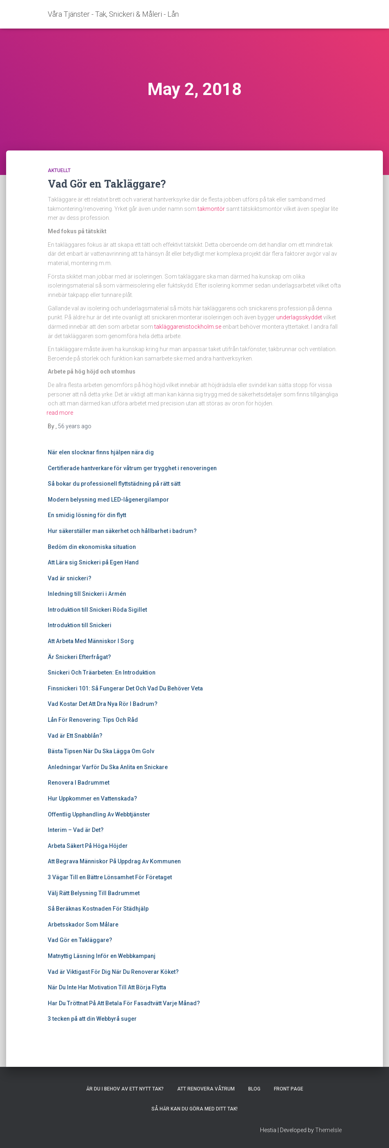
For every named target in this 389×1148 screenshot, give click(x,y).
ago (74, 426)
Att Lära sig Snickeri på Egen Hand (93, 562)
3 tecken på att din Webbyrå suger (92, 1018)
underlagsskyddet (299, 317)
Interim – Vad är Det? (76, 830)
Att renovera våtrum (206, 1089)
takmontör (211, 209)
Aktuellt (59, 170)
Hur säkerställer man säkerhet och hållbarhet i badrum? (122, 531)
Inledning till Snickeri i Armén (87, 594)
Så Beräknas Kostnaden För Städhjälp (98, 908)
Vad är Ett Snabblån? (75, 735)
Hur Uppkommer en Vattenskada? (93, 798)
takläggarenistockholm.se (187, 326)
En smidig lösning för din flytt (87, 515)
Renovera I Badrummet (79, 782)
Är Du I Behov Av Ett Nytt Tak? (125, 1089)
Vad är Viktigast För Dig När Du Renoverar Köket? (113, 972)
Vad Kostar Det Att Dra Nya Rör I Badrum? (103, 704)
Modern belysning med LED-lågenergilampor (108, 499)
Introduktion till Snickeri (79, 625)
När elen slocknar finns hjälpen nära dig (101, 452)
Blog (254, 1089)
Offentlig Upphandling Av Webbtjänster (99, 814)
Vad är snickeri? (69, 578)
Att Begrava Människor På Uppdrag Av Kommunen (114, 861)
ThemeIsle (328, 1130)
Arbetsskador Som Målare (83, 924)
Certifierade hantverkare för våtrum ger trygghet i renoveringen (132, 468)
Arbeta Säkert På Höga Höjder (88, 846)
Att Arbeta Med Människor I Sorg (91, 641)
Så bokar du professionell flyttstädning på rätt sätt (114, 483)
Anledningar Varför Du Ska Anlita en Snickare (108, 767)
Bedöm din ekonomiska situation (92, 547)
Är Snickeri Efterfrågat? (79, 657)
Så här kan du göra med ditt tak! (194, 1109)
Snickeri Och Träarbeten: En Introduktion (102, 672)
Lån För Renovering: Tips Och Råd (93, 720)
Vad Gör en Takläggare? (107, 183)
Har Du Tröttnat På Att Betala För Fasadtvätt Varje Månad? (124, 1003)
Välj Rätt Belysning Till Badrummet (94, 893)
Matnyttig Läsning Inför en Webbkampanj (102, 956)
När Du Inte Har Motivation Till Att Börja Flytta (107, 987)
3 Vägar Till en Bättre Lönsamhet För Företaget (110, 877)
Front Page (288, 1089)
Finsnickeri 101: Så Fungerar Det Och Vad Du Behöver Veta (125, 688)
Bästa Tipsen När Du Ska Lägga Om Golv (101, 751)
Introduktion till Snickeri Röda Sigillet (97, 609)
